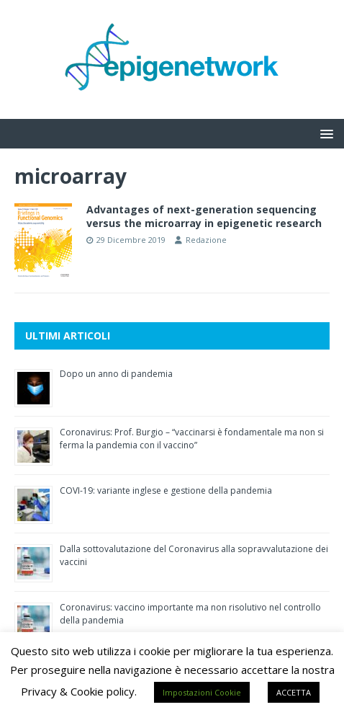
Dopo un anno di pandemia (116, 374)
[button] (324, 133)
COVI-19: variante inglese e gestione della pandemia (166, 490)
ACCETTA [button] (293, 692)
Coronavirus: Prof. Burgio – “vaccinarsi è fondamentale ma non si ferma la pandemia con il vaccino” (192, 438)
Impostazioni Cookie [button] (202, 692)
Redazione (206, 239)
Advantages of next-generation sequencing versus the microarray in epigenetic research (204, 216)
